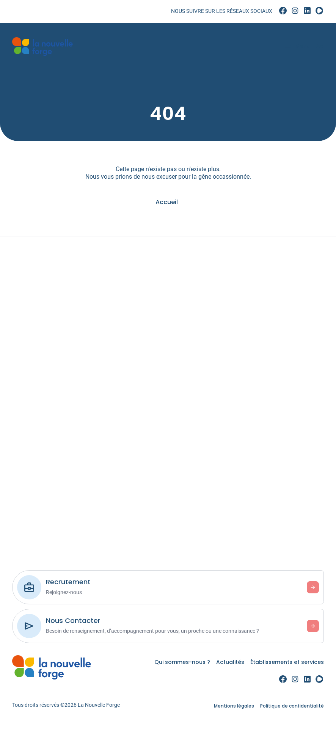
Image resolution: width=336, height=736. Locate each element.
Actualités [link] (230, 662)
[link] (282, 11)
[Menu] (293, 47)
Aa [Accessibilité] (317, 46)
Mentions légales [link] (234, 706)
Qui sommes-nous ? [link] (182, 662)
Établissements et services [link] (287, 662)
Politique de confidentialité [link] (292, 706)
